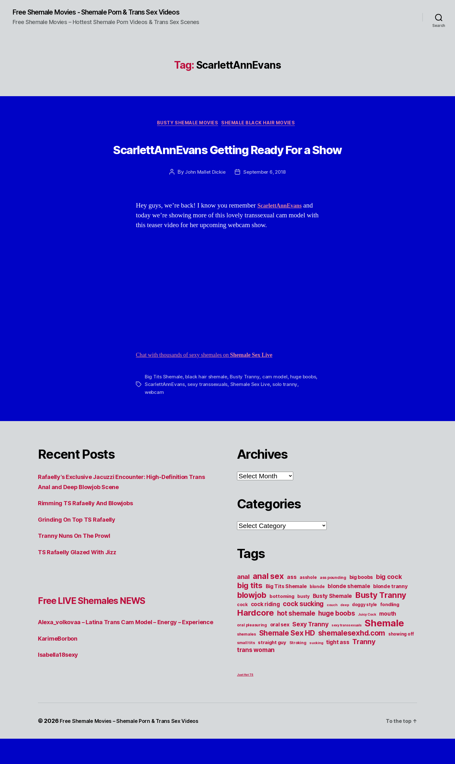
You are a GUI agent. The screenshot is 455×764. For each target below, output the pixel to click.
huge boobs (336, 639)
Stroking (297, 668)
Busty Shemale (332, 621)
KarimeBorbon (60, 673)
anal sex (268, 601)
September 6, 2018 (265, 198)
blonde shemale (349, 611)
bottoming (282, 621)
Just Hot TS (245, 700)
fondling (389, 630)
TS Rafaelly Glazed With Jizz (83, 577)
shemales (246, 659)
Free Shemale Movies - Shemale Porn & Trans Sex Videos (111, 12)
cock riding (265, 629)
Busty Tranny (247, 402)
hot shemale (296, 639)
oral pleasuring (252, 650)
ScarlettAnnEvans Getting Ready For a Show (227, 161)
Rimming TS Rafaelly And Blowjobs (93, 528)
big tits (250, 610)
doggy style (364, 629)
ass (291, 602)
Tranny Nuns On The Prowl (79, 561)
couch (332, 630)
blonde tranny (390, 611)
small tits (246, 668)
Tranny (363, 667)
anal (243, 602)
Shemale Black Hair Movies (263, 125)
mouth (387, 639)
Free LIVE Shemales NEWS (114, 624)
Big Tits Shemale (164, 402)
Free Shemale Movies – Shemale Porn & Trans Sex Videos (137, 746)
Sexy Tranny (310, 649)
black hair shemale (207, 402)
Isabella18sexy (61, 690)
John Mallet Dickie (204, 198)
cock (242, 629)
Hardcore (255, 638)
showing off (401, 659)
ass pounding (333, 602)
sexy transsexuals (226, 410)
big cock (389, 602)
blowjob (251, 620)
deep (344, 630)
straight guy (272, 668)
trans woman (256, 675)
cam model (278, 402)
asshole (308, 602)
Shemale (384, 648)
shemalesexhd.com (351, 658)
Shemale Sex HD (287, 658)
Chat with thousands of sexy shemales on (216, 380)
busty (303, 621)
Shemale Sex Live (270, 410)
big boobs (361, 602)
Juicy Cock (367, 640)
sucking (316, 668)
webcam (172, 417)
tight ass (337, 667)
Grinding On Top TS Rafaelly (82, 545)
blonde (317, 611)
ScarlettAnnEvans (182, 410)
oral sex (279, 650)
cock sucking (303, 629)
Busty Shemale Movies (185, 125)
